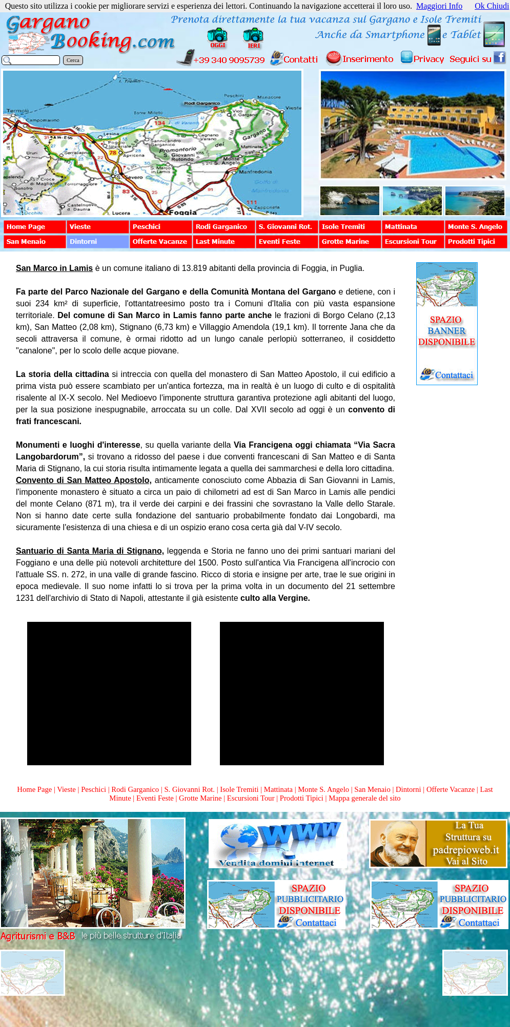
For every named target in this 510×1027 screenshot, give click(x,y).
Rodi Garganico (135, 789)
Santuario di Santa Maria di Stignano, (90, 551)
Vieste (66, 789)
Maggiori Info (439, 6)
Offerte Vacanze (450, 789)
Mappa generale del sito (364, 798)
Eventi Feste (156, 798)
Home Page (34, 789)
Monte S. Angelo (323, 789)
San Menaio (372, 789)
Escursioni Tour (251, 798)
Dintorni (408, 789)
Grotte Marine (200, 798)
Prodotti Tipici (301, 798)
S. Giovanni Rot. (189, 789)
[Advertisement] (447, 545)
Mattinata (278, 789)
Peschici (93, 789)
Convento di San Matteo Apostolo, (84, 480)
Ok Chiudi (492, 6)
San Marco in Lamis (54, 268)
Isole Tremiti (239, 789)
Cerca (73, 60)
